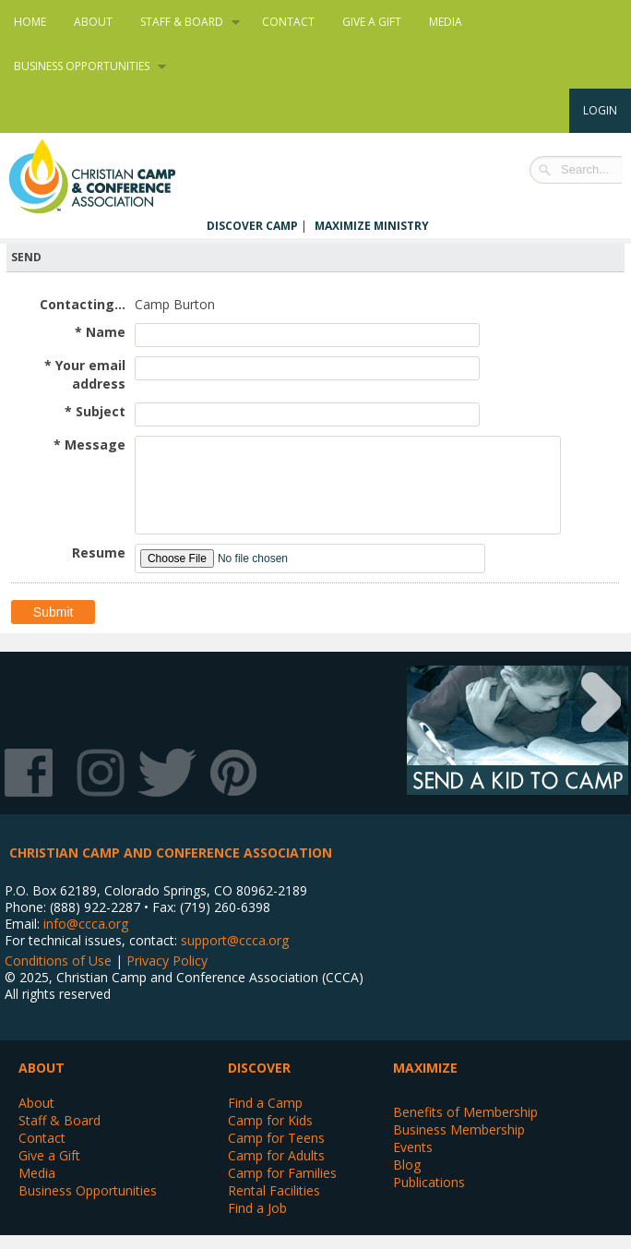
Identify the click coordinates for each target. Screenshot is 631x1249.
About (93, 22)
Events (413, 1147)
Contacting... (82, 304)
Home (30, 22)
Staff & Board (183, 22)
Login (600, 110)
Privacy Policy (167, 960)
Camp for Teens (276, 1138)
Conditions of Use (58, 960)
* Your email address (84, 374)
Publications (429, 1182)
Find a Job (257, 1208)
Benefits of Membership (465, 1112)
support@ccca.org (235, 940)
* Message (89, 444)
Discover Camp (252, 226)
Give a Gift (371, 22)
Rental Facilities (274, 1190)
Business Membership (459, 1129)
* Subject (95, 411)
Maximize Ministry (372, 226)
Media (445, 22)
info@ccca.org (85, 923)
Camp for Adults (276, 1155)
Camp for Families (282, 1173)
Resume (98, 552)
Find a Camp (265, 1102)
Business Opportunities (83, 66)
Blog (407, 1164)
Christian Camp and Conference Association (110, 176)
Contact (288, 22)
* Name (100, 332)
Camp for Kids (270, 1120)
